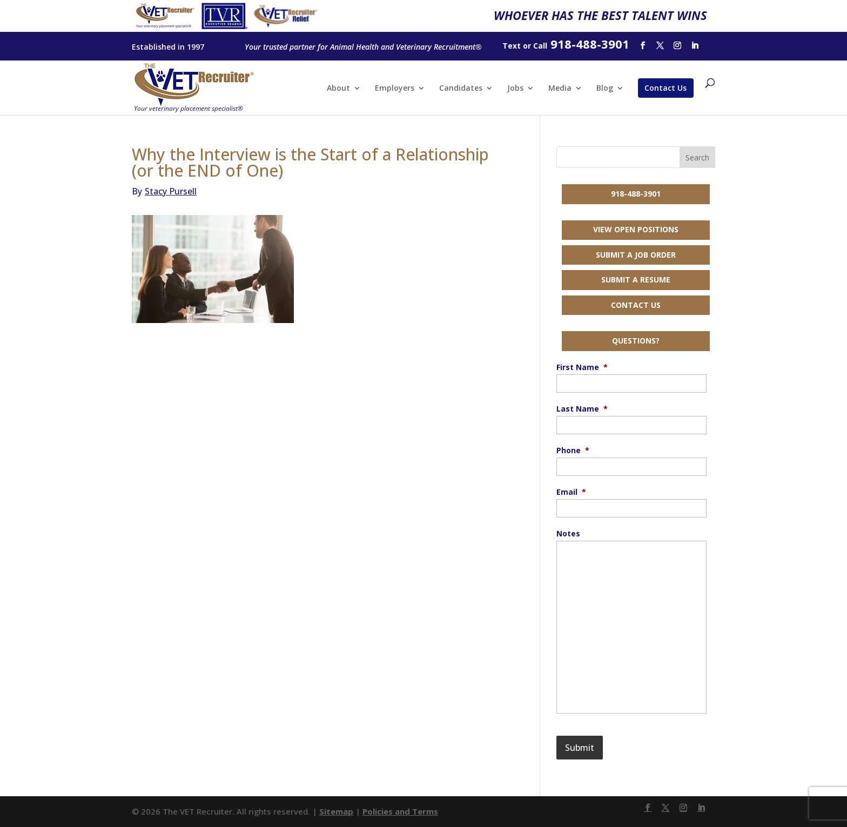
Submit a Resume (635, 279)
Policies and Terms (400, 811)
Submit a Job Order (636, 255)
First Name (582, 367)
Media (560, 88)
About (338, 88)
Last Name (582, 409)
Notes (568, 534)
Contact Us (665, 88)
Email (571, 492)
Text (511, 46)
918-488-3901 (636, 194)
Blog (604, 88)
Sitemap (336, 811)
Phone (572, 450)
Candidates (460, 88)
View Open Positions (635, 229)
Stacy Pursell (164, 191)
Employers (394, 88)
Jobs (515, 88)
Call (540, 46)
